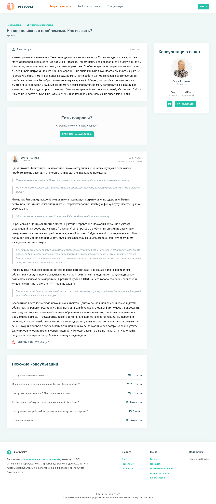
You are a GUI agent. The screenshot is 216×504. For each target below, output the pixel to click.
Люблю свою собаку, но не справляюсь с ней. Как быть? (45, 402)
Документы (127, 468)
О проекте (127, 459)
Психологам (128, 464)
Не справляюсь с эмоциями (28, 375)
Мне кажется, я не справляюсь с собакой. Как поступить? (46, 384)
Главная (154, 459)
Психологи (155, 464)
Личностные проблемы (40, 25)
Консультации (14, 25)
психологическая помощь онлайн (40, 459)
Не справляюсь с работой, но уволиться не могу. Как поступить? (50, 411)
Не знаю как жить (22, 420)
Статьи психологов (160, 473)
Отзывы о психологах (161, 468)
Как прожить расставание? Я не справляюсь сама (41, 393)
